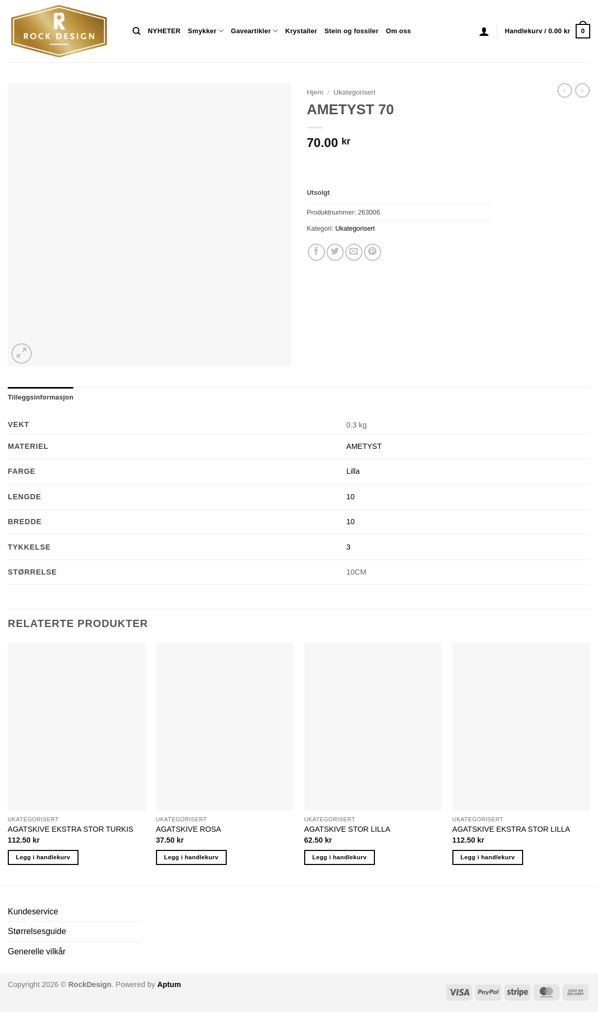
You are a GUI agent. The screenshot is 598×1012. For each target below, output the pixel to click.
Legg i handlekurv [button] (43, 857)
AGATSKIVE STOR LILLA (347, 829)
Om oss (398, 31)
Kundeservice (33, 911)
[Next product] (564, 90)
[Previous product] (582, 90)
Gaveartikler (254, 31)
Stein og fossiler (351, 31)
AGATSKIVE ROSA (188, 829)
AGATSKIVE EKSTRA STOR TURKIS (71, 829)
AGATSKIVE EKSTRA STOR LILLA (511, 829)
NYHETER (164, 31)
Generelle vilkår (37, 951)
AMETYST (364, 446)
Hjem (315, 92)
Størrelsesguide (37, 931)
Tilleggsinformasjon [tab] (40, 397)
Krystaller (301, 31)
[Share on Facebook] (316, 252)
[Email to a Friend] (353, 252)
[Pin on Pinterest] (372, 252)
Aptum (169, 984)
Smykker (206, 31)
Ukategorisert (354, 92)
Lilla (353, 471)
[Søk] (136, 31)
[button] (484, 31)
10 (350, 496)
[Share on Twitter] (335, 252)
